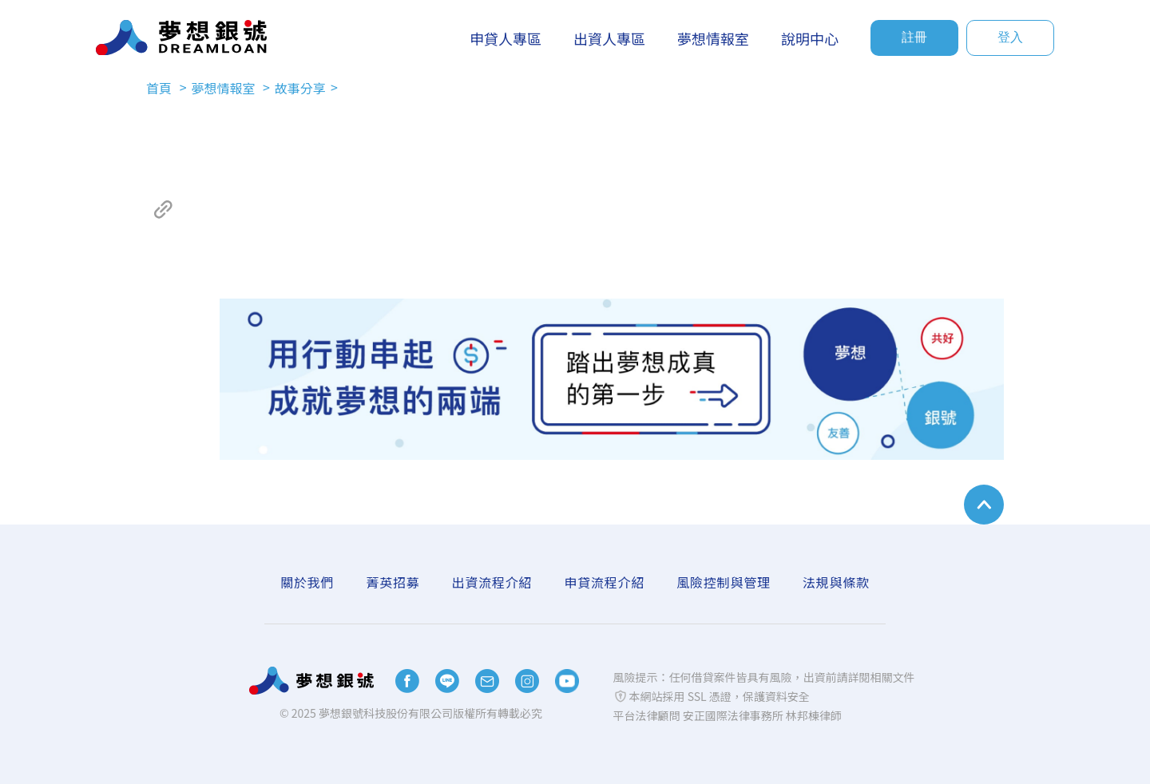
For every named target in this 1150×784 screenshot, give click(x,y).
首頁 (160, 87)
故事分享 (300, 87)
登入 (1010, 37)
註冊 (914, 37)
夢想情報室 (224, 87)
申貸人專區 (505, 38)
